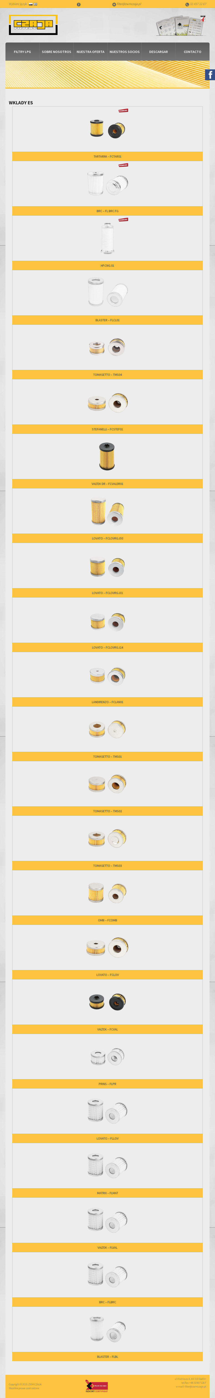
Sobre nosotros (56, 51)
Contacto (192, 51)
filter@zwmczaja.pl (129, 4)
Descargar (158, 51)
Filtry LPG (22, 51)
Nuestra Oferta (90, 51)
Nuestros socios (125, 51)
